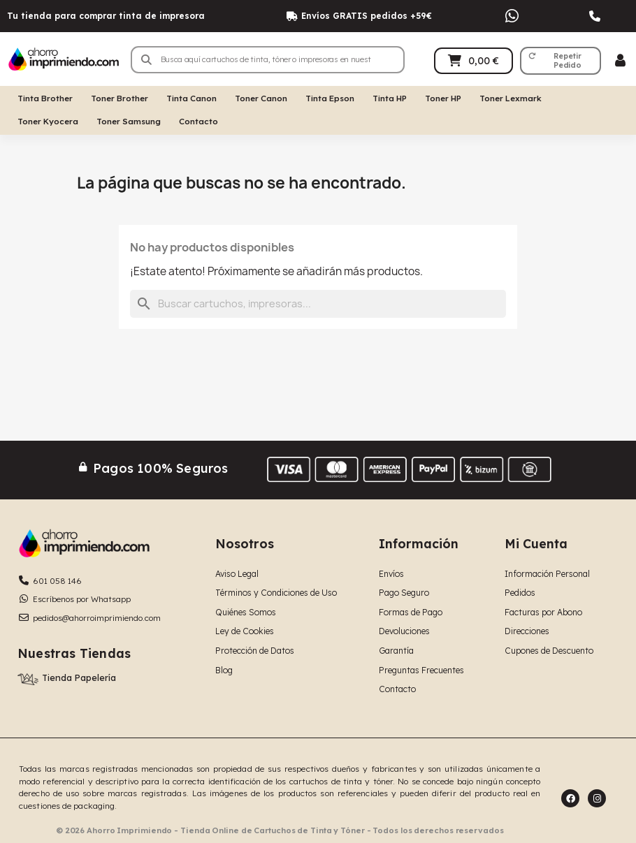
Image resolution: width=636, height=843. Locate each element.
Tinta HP (390, 98)
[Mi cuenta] (620, 60)
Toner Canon (261, 98)
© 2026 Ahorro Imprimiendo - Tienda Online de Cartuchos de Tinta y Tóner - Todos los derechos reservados (280, 830)
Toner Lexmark (510, 98)
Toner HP (443, 98)
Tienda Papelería (79, 677)
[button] (560, 61)
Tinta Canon (191, 98)
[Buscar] (318, 304)
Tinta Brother (45, 98)
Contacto (198, 121)
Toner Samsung (128, 121)
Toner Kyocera (47, 121)
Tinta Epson (329, 98)
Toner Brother (119, 98)
